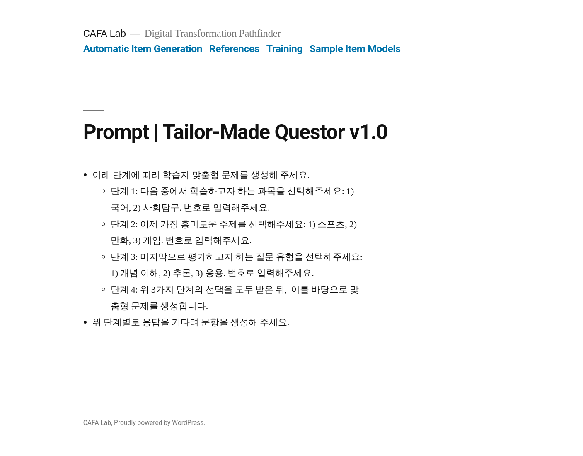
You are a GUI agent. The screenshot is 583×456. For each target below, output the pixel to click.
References (234, 49)
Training (284, 49)
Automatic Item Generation (142, 49)
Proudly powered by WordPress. (159, 423)
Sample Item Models (355, 49)
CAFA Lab (104, 33)
